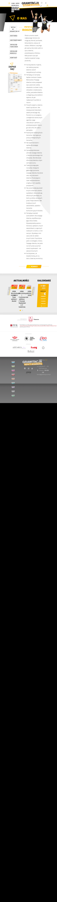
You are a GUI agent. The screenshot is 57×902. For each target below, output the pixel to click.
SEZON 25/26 (15, 5)
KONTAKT (13, 58)
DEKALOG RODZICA (13, 52)
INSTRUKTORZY (16, 40)
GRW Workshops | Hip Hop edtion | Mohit (14, 296)
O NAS (13, 3)
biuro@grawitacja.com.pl (44, 374)
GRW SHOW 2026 (29, 293)
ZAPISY (17, 3)
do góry (28, 373)
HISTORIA (13, 36)
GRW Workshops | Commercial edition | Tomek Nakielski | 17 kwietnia (22, 299)
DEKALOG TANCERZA (14, 46)
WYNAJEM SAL (15, 7)
